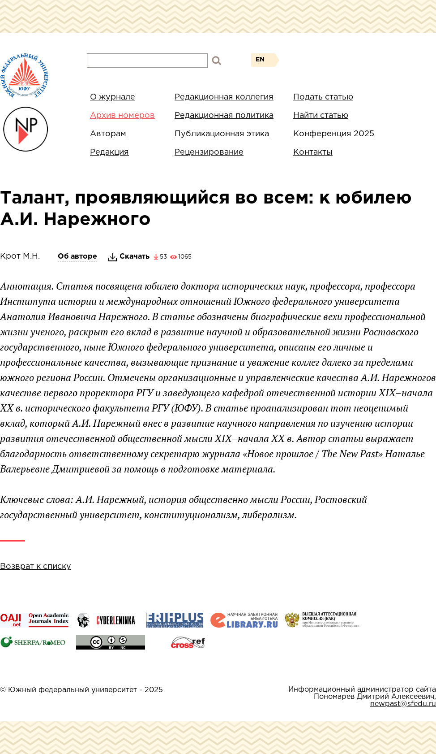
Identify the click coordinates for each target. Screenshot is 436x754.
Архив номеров (122, 115)
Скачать (135, 256)
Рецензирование (209, 152)
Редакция (109, 152)
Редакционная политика (224, 115)
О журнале (112, 97)
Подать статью (323, 97)
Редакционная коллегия (224, 97)
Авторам (108, 134)
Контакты (313, 152)
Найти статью (320, 115)
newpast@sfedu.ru (403, 704)
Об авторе (77, 256)
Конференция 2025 (333, 134)
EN (260, 59)
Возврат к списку (35, 566)
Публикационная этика (222, 134)
